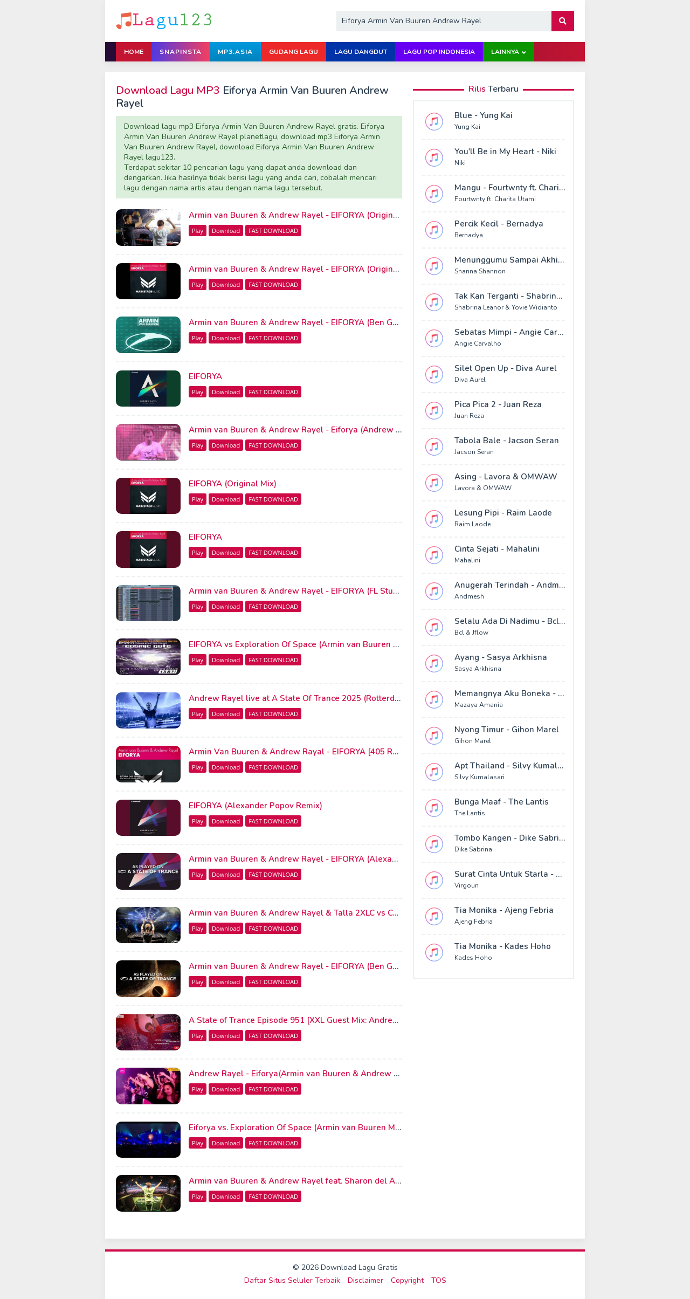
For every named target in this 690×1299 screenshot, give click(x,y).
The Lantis (469, 813)
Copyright (407, 1280)
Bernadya (468, 235)
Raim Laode (472, 524)
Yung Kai (467, 126)
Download (226, 230)
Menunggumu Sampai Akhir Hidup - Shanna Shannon (557, 260)
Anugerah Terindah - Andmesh (513, 585)
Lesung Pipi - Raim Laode (503, 512)
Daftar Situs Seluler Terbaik (292, 1280)
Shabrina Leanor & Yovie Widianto (505, 307)
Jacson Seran (474, 452)
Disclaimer (365, 1280)
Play (197, 230)
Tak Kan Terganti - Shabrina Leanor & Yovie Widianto (556, 296)
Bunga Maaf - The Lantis (501, 801)
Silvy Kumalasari (479, 777)
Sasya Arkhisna (477, 668)
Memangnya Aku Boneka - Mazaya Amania (536, 693)
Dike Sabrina (473, 849)
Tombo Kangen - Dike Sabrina (511, 838)
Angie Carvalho (477, 343)
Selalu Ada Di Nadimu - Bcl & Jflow (521, 621)
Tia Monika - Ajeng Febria (504, 910)
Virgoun (466, 885)
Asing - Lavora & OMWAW (505, 476)
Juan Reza (469, 415)
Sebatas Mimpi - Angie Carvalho (516, 332)
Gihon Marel (472, 741)
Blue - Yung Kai (483, 115)
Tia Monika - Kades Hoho (502, 946)
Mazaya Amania (478, 704)
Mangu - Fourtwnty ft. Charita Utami (522, 187)
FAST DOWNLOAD (273, 230)
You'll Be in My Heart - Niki (505, 151)
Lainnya (505, 51)
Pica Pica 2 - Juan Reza (498, 404)
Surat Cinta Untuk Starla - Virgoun (520, 874)
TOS (438, 1280)
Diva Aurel (470, 379)
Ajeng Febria (473, 921)
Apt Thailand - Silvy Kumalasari (515, 765)
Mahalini (467, 560)
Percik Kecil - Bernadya (498, 223)
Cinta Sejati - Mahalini (497, 549)
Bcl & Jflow (471, 632)
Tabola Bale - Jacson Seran (506, 440)
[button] (562, 21)
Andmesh (469, 596)
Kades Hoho (473, 957)
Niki (460, 163)
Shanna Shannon (480, 271)
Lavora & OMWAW (483, 488)
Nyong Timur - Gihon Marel (506, 729)
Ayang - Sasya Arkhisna (500, 657)
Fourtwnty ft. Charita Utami (495, 199)
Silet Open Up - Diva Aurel (505, 368)
